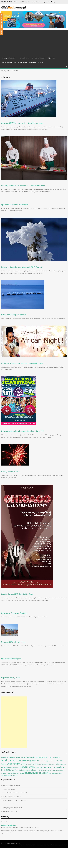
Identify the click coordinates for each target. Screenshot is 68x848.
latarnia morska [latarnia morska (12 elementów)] (10, 767)
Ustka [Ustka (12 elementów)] (61, 770)
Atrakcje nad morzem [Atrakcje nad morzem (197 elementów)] (14, 760)
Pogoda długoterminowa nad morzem (13, 804)
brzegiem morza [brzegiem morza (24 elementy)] (33, 761)
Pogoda (40, 62)
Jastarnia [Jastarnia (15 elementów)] (40, 764)
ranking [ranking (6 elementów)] (27, 770)
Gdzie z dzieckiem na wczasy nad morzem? (15, 793)
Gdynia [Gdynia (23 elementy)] (3, 764)
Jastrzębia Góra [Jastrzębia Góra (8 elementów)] (47, 764)
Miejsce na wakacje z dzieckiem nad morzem (15, 800)
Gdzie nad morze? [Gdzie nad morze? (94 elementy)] (15, 763)
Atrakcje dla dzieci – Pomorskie (11, 785)
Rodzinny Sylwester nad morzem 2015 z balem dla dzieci (23, 186)
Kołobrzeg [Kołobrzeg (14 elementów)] (59, 764)
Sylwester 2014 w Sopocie (11, 659)
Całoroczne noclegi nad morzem (13, 315)
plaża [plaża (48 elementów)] (61, 767)
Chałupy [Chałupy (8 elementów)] (46, 761)
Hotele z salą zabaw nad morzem (12, 796)
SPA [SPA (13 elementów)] (38, 770)
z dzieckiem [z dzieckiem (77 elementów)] (42, 772)
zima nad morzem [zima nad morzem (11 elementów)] (54, 773)
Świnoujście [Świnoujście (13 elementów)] (4, 775)
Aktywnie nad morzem (9, 62)
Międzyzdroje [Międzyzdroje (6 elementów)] (18, 767)
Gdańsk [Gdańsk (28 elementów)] (60, 761)
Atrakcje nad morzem (38, 58)
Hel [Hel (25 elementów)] (26, 764)
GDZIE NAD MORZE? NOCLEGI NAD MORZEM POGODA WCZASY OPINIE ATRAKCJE (43, 845)
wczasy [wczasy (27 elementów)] (3, 773)
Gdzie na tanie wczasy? (9, 789)
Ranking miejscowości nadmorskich (12, 808)
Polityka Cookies (36, 2)
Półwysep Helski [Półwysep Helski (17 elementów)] (20, 770)
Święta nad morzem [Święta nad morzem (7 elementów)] (12, 775)
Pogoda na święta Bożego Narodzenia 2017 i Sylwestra (22, 267)
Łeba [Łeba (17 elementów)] (60, 773)
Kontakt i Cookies (25, 2)
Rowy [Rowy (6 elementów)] (30, 770)
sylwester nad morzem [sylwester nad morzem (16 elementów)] (52, 770)
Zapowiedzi (32, 62)
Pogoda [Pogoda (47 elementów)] (4, 770)
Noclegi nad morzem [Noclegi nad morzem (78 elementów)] (46, 767)
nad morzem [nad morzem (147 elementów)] (28, 766)
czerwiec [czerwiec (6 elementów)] (50, 761)
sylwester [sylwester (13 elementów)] (42, 770)
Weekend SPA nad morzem (10, 811)
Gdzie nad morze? (24, 58)
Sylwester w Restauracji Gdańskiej (14, 613)
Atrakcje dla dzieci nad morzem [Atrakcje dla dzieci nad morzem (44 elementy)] (46, 757)
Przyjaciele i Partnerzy (49, 2)
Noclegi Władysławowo (8, 825)
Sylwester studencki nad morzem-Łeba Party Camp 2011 (22, 431)
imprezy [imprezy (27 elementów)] (34, 764)
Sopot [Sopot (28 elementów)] (34, 770)
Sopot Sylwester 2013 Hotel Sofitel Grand (17, 594)
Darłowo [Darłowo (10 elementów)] (55, 761)
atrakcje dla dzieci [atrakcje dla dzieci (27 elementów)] (26, 757)
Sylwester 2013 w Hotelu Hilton (13, 642)
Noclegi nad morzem (8, 58)
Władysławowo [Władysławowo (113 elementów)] (29, 772)
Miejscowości (51, 58)
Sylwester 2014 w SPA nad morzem (14, 205)
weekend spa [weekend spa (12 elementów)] (18, 773)
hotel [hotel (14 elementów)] (29, 764)
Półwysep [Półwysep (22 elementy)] (11, 770)
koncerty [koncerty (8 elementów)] (53, 764)
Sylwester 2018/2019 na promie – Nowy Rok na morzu (22, 123)
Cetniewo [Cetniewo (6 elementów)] (41, 761)
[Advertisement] (34, 43)
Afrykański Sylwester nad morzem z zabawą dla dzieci (22, 363)
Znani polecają (22, 62)
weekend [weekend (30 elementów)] (10, 773)
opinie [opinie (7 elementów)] (57, 767)
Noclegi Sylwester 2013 (10, 472)
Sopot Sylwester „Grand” (10, 678)
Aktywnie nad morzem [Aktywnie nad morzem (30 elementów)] (10, 757)
